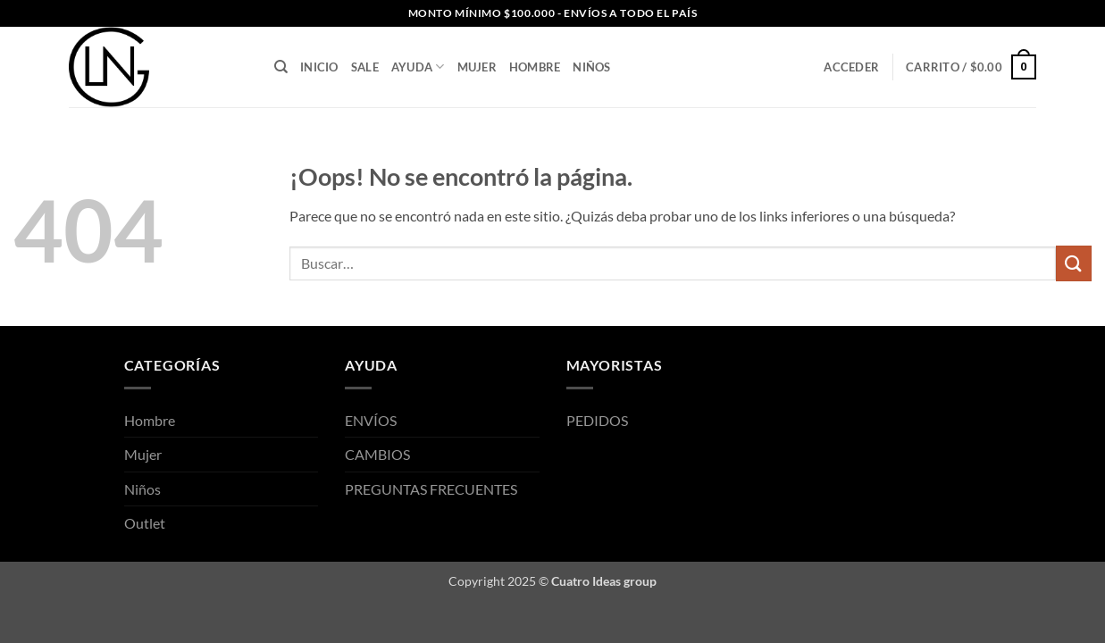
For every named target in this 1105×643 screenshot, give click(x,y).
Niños (591, 67)
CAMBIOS (377, 454)
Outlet (144, 522)
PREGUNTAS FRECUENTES (431, 488)
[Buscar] (281, 67)
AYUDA (418, 66)
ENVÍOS (371, 420)
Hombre (535, 67)
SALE (365, 67)
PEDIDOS (597, 420)
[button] (851, 67)
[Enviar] (1074, 263)
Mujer (477, 67)
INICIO (319, 67)
